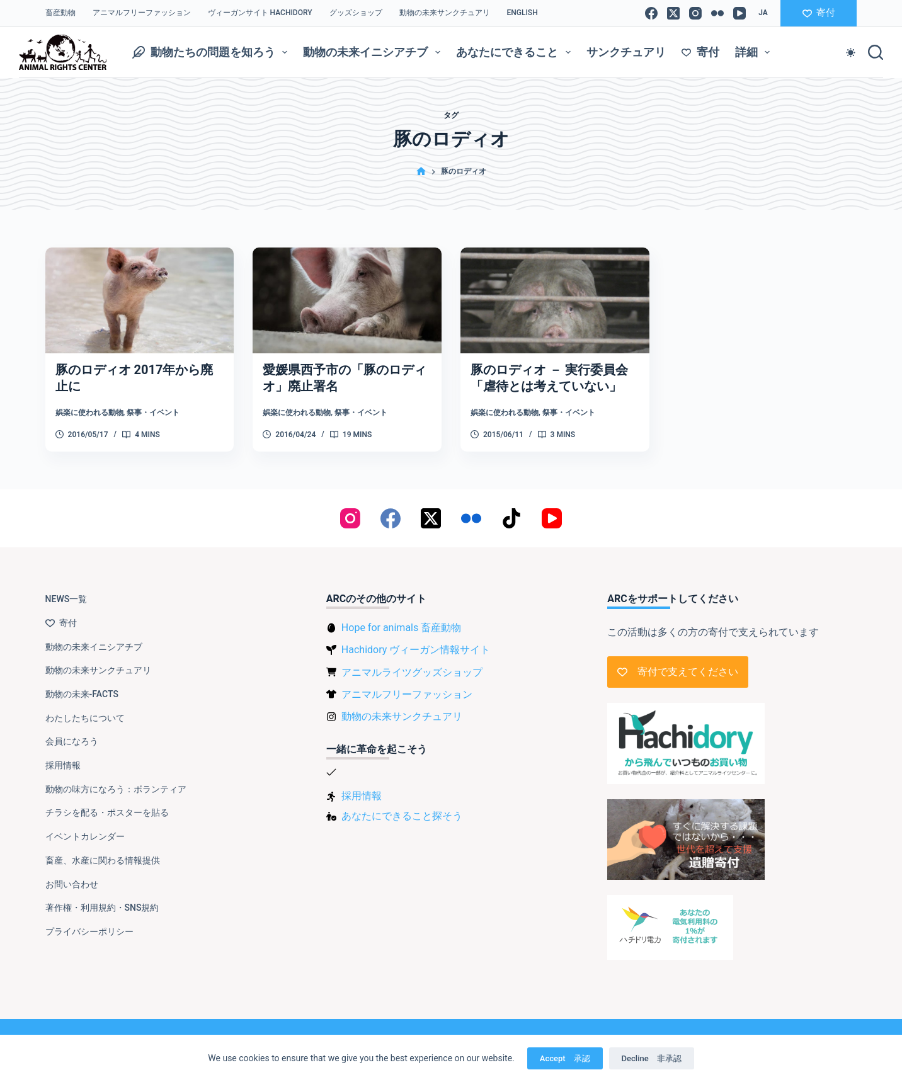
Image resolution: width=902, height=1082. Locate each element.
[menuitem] (522, 13)
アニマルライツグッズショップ (411, 672)
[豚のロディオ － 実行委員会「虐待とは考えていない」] (554, 301)
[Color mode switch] (850, 52)
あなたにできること (516, 52)
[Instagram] (695, 13)
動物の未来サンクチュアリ (444, 12)
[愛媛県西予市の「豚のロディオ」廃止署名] (347, 301)
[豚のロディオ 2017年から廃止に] (139, 301)
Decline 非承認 (652, 1058)
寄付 (819, 12)
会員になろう (71, 741)
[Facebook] (651, 13)
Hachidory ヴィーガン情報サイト (415, 650)
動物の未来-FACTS (81, 694)
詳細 (755, 52)
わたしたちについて (85, 718)
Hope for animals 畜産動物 (401, 628)
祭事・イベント (153, 412)
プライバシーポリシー (89, 931)
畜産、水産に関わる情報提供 (102, 860)
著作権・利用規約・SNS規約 (102, 908)
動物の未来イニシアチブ (374, 52)
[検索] (875, 52)
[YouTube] (739, 13)
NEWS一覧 (66, 599)
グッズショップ (355, 12)
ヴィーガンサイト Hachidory (260, 12)
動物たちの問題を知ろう (212, 52)
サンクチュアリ (626, 52)
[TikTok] (511, 518)
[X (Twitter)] (673, 13)
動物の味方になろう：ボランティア (115, 789)
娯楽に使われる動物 (89, 412)
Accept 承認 (565, 1058)
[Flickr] (717, 13)
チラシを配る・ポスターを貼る (107, 812)
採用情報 (63, 765)
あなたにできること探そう (401, 816)
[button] (763, 13)
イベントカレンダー (85, 836)
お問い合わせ (71, 884)
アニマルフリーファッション (142, 12)
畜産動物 (60, 12)
